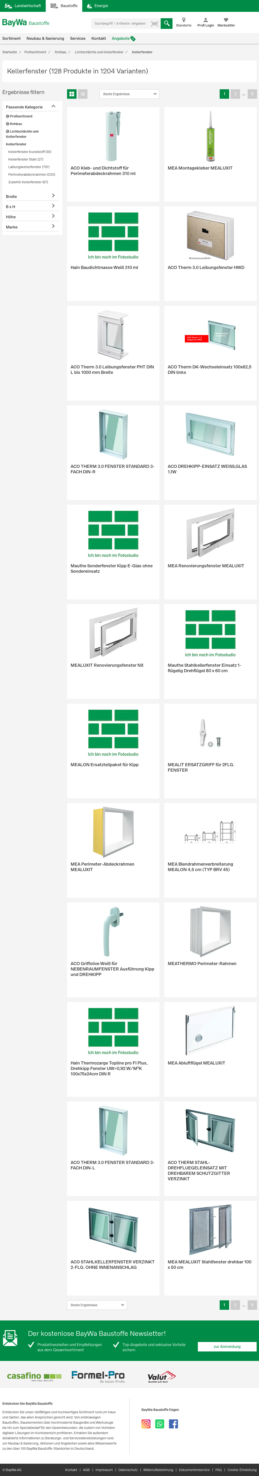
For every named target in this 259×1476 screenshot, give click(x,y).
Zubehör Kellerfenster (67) (28, 182)
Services (78, 38)
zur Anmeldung (227, 1346)
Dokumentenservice (194, 1470)
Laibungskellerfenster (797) (29, 167)
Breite (11, 196)
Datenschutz (128, 1470)
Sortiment (11, 38)
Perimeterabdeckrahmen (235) (31, 174)
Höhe (11, 217)
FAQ (218, 1470)
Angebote (121, 38)
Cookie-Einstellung (242, 1470)
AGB (86, 1470)
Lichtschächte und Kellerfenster (22, 134)
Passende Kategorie (24, 107)
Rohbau (14, 124)
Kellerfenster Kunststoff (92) (29, 152)
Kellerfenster (16, 144)
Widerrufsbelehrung (158, 1470)
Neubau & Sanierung (45, 38)
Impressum (104, 1470)
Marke (12, 227)
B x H (10, 206)
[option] (34, 1376)
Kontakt (98, 38)
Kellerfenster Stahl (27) (25, 159)
